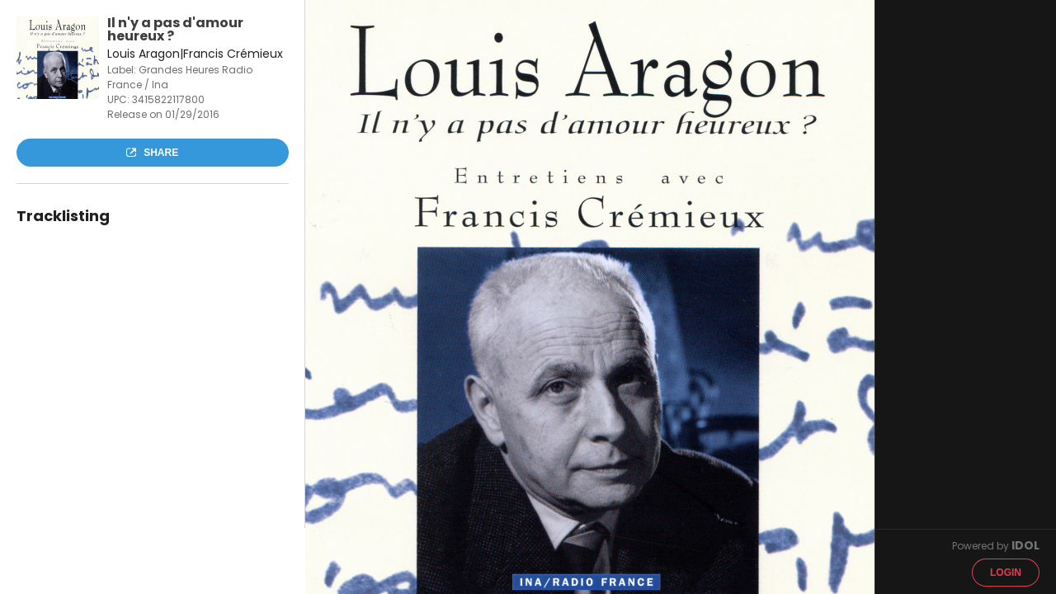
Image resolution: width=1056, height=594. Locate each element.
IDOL (1025, 545)
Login (1005, 572)
